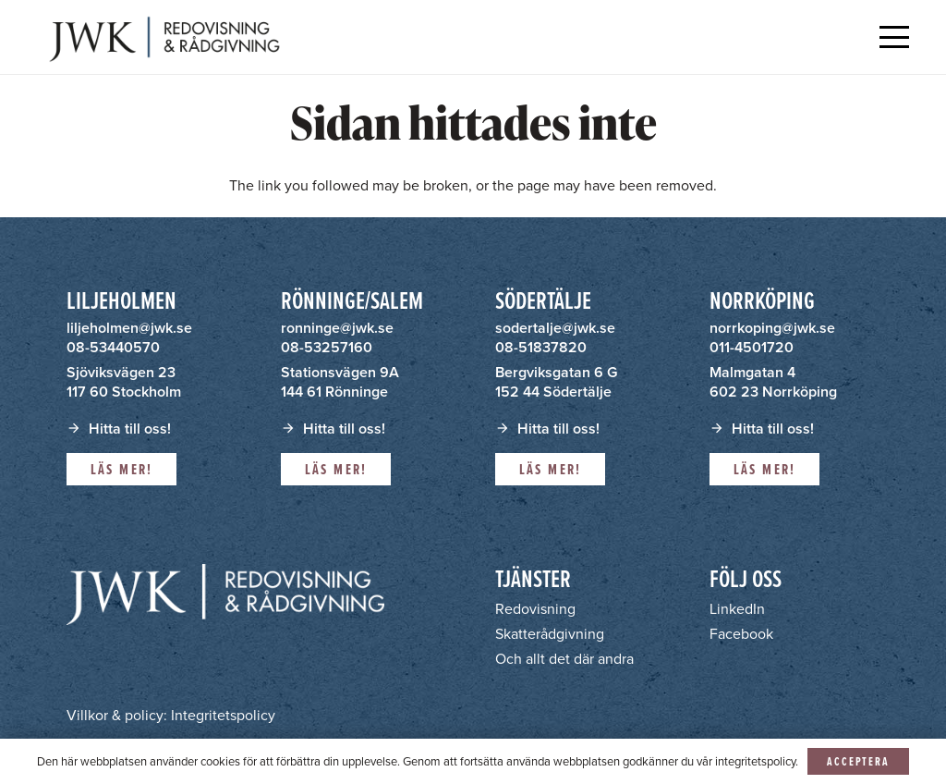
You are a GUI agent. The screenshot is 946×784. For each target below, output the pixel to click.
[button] (894, 37)
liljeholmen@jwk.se (129, 327)
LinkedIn (737, 608)
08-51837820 (541, 347)
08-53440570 (113, 347)
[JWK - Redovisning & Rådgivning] (162, 37)
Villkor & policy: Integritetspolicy (171, 715)
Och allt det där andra (564, 658)
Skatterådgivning (549, 633)
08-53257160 (326, 347)
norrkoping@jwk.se (772, 327)
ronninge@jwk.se (337, 327)
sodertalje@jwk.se (555, 327)
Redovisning (535, 608)
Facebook (741, 633)
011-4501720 (752, 347)
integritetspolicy (755, 761)
